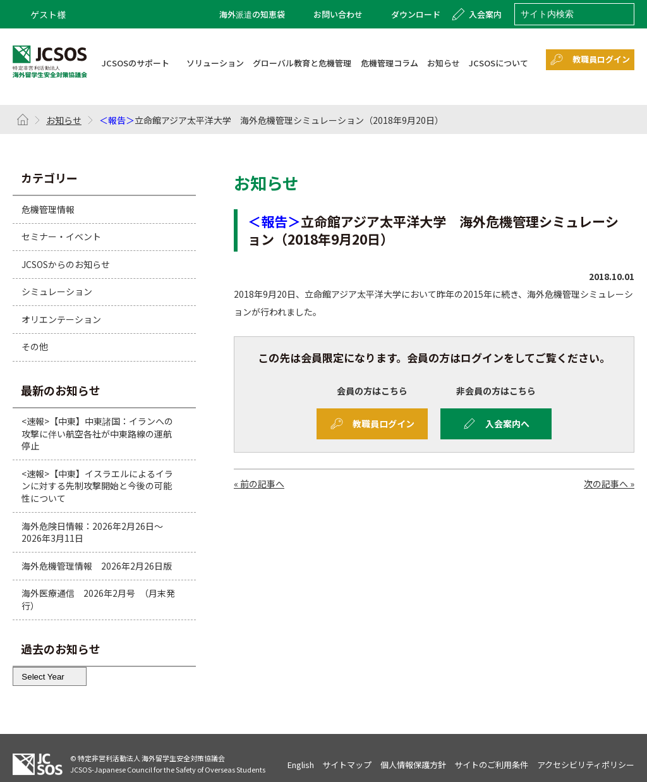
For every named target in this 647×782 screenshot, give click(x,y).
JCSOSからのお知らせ (65, 264)
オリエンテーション (61, 319)
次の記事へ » (609, 483)
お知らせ (64, 120)
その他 (34, 346)
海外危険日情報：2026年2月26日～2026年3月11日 (92, 532)
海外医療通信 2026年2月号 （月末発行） (98, 599)
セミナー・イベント (61, 236)
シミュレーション (56, 291)
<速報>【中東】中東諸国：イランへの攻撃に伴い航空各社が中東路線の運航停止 (97, 433)
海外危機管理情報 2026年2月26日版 (96, 565)
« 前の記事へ (259, 483)
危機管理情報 (48, 208)
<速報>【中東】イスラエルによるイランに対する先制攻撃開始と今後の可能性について (97, 485)
